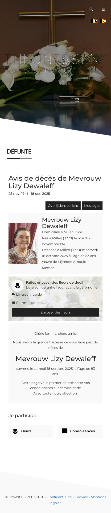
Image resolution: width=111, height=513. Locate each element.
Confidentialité (59, 497)
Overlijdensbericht (63, 206)
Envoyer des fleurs (56, 312)
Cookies (81, 497)
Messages (92, 206)
